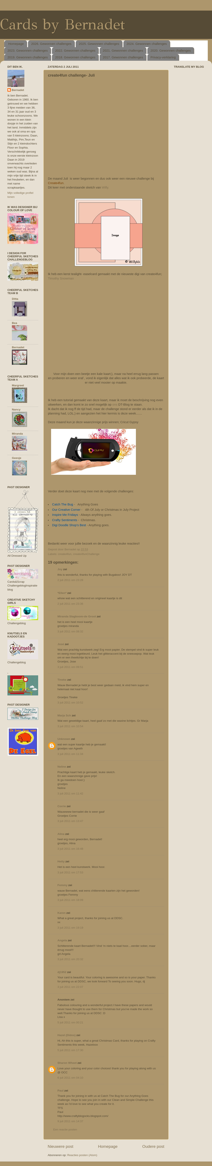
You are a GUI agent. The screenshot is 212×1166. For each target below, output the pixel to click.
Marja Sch (64, 715)
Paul (60, 1090)
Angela (62, 940)
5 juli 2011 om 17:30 (70, 1050)
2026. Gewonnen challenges (51, 43)
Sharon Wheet (67, 1062)
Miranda (17, 433)
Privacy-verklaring (163, 57)
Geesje (16, 458)
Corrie (61, 806)
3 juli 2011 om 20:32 (70, 959)
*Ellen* (62, 593)
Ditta (15, 298)
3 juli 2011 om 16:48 (70, 848)
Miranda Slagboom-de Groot (76, 616)
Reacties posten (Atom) (82, 1155)
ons (114, 404)
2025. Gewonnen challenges (99, 43)
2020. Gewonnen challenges (171, 50)
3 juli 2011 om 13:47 (70, 821)
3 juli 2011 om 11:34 (70, 754)
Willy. (105, 187)
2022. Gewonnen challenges (75, 50)
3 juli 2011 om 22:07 (70, 986)
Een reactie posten (65, 1129)
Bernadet (18, 90)
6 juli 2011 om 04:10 (70, 1077)
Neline (61, 766)
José (60, 644)
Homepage (16, 43)
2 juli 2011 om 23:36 (70, 603)
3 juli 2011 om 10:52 (70, 702)
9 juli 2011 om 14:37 (70, 1121)
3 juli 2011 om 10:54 (70, 726)
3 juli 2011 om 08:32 (70, 631)
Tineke (62, 679)
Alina (60, 834)
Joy (59, 569)
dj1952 (61, 972)
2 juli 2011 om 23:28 (70, 580)
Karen (61, 912)
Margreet (18, 385)
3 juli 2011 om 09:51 (70, 667)
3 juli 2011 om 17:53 (70, 872)
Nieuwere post (60, 1146)
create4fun (64, 554)
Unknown (63, 739)
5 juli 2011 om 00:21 (70, 1022)
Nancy (16, 409)
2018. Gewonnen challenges (75, 57)
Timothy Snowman (61, 278)
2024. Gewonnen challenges (147, 43)
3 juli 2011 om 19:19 (70, 927)
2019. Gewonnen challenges (27, 57)
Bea (14, 323)
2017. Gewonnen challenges (123, 57)
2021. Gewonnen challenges (123, 50)
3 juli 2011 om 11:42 (70, 793)
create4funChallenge (86, 554)
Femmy (62, 885)
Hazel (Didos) (66, 1035)
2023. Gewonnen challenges (27, 50)
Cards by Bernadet (62, 24)
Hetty (61, 861)
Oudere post (153, 1146)
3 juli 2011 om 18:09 (70, 900)
